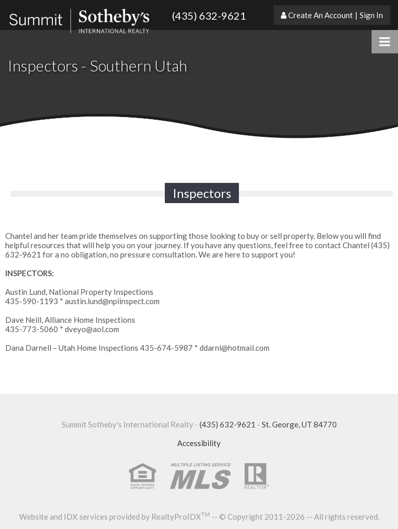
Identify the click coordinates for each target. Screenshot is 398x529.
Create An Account (320, 15)
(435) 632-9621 (209, 15)
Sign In (371, 15)
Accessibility (199, 443)
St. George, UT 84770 (299, 424)
